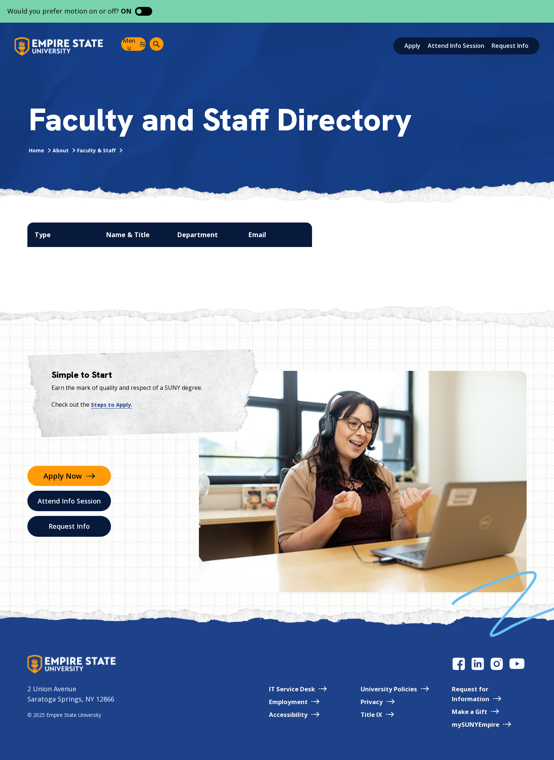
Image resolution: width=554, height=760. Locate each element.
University (388, 688)
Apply (412, 46)
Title (369, 714)
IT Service (287, 688)
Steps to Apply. (113, 404)
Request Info (510, 46)
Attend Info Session (456, 46)
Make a (472, 711)
